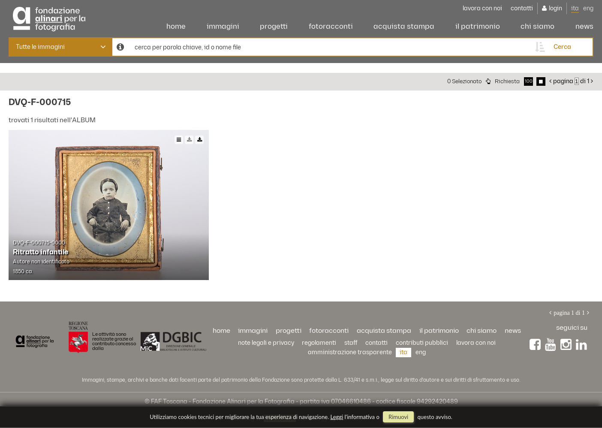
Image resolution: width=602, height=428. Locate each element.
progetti (274, 26)
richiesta (507, 81)
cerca (562, 47)
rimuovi (398, 416)
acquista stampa (403, 26)
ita (575, 8)
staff (351, 343)
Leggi (337, 416)
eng (588, 8)
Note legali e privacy (266, 343)
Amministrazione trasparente (350, 352)
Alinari (49, 17)
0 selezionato (464, 81)
